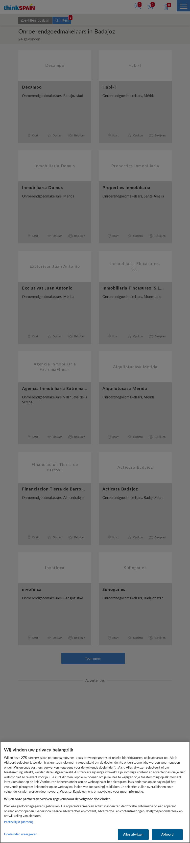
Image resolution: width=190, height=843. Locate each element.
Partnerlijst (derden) (18, 822)
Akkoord (167, 834)
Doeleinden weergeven (20, 834)
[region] (95, 792)
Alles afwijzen (133, 834)
